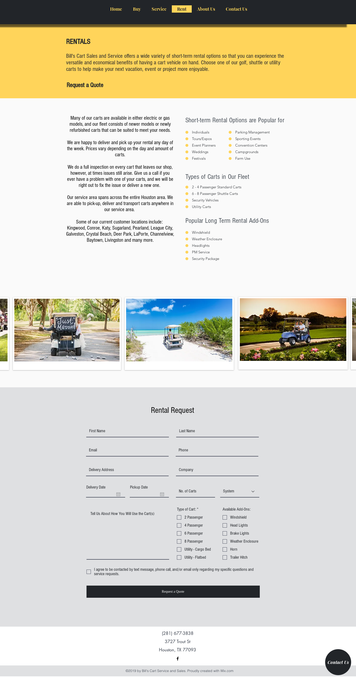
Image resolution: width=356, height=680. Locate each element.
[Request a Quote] (85, 85)
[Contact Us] (338, 662)
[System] (239, 491)
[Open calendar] (118, 494)
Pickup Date (139, 487)
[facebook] (177, 658)
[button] (136, 9)
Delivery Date (95, 487)
